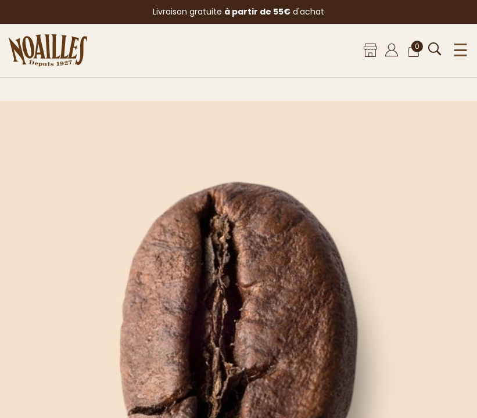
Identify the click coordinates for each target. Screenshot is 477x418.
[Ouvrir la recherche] (435, 49)
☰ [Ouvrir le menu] (460, 50)
